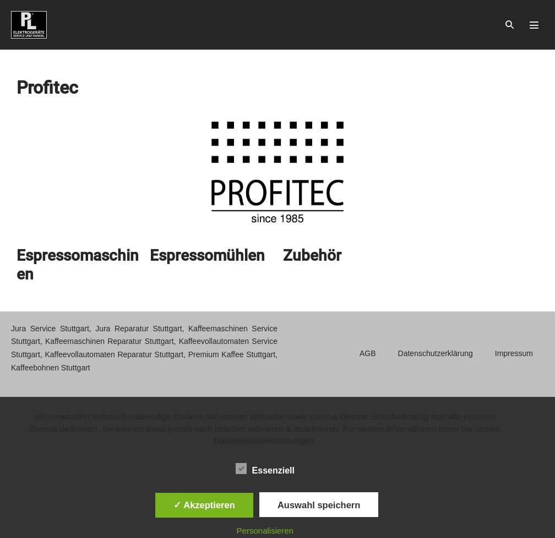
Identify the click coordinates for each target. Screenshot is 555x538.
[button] (509, 25)
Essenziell (265, 468)
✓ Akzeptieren (204, 505)
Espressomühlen (207, 255)
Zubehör (312, 255)
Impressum (514, 353)
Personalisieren (265, 530)
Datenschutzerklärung (435, 353)
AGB (368, 353)
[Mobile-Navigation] (534, 25)
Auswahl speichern (319, 505)
